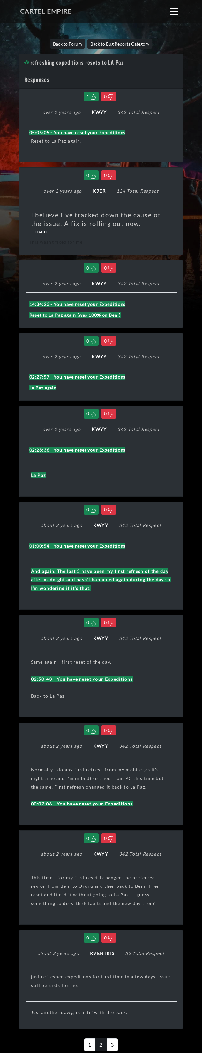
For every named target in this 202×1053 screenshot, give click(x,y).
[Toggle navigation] (174, 11)
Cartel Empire (46, 11)
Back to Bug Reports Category (119, 44)
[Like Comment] (91, 96)
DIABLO (41, 231)
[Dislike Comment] (108, 96)
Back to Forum (67, 44)
